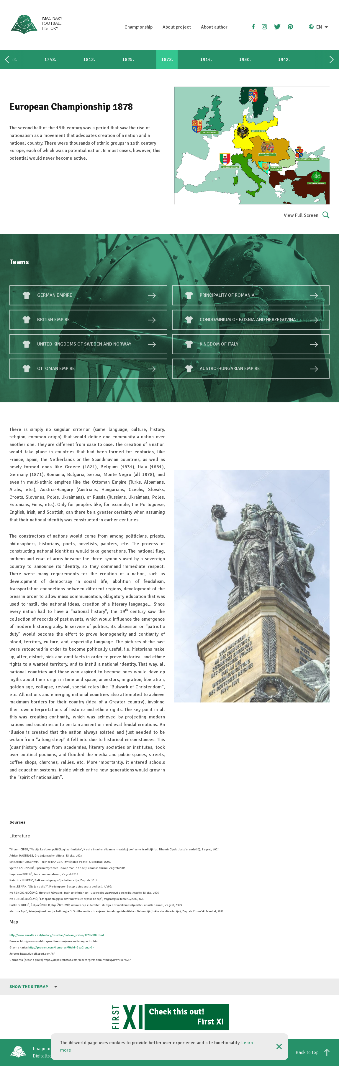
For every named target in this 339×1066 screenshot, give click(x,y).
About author (214, 27)
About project (177, 27)
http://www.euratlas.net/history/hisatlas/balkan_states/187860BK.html (56, 935)
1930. (245, 59)
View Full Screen (307, 216)
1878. (167, 59)
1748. (50, 59)
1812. (89, 59)
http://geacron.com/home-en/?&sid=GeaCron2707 (61, 947)
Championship (139, 27)
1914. (206, 59)
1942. (284, 59)
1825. (128, 59)
